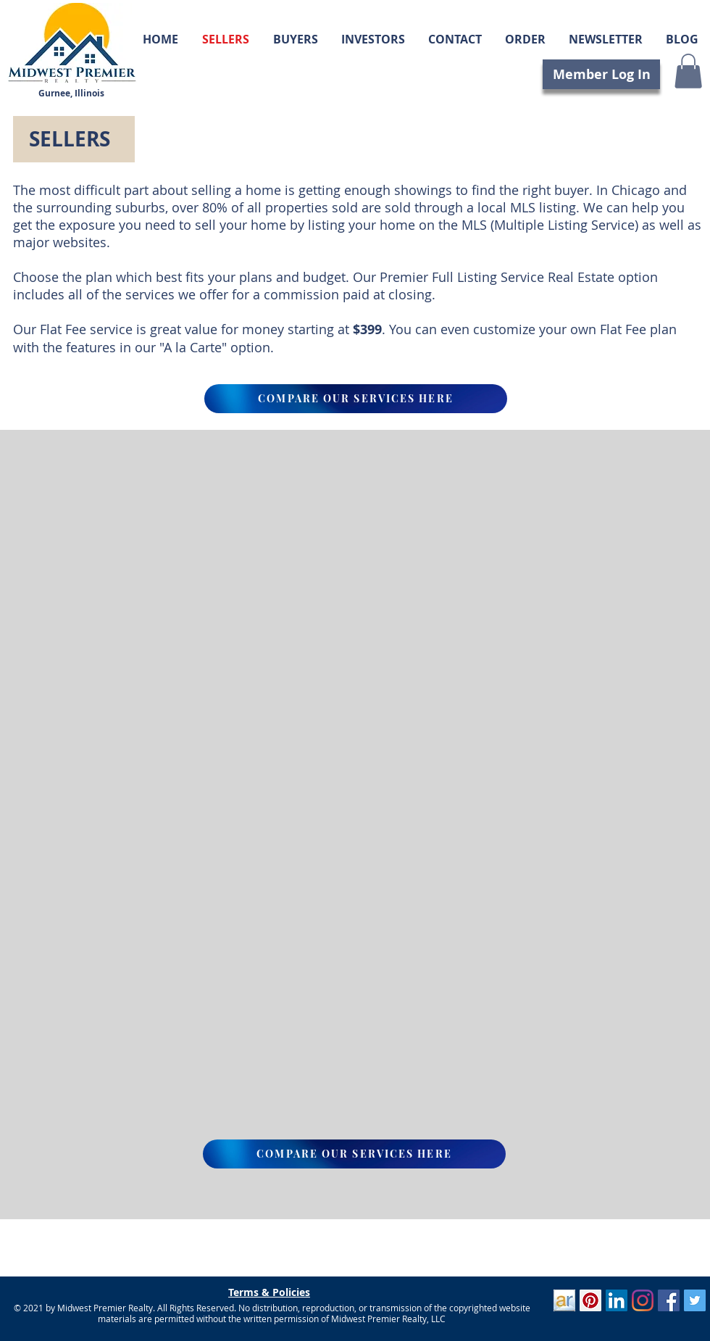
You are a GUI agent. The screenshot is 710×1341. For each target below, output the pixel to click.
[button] (688, 71)
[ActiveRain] (564, 1300)
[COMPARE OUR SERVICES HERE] (355, 398)
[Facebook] (669, 1300)
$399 (367, 329)
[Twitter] (695, 1300)
